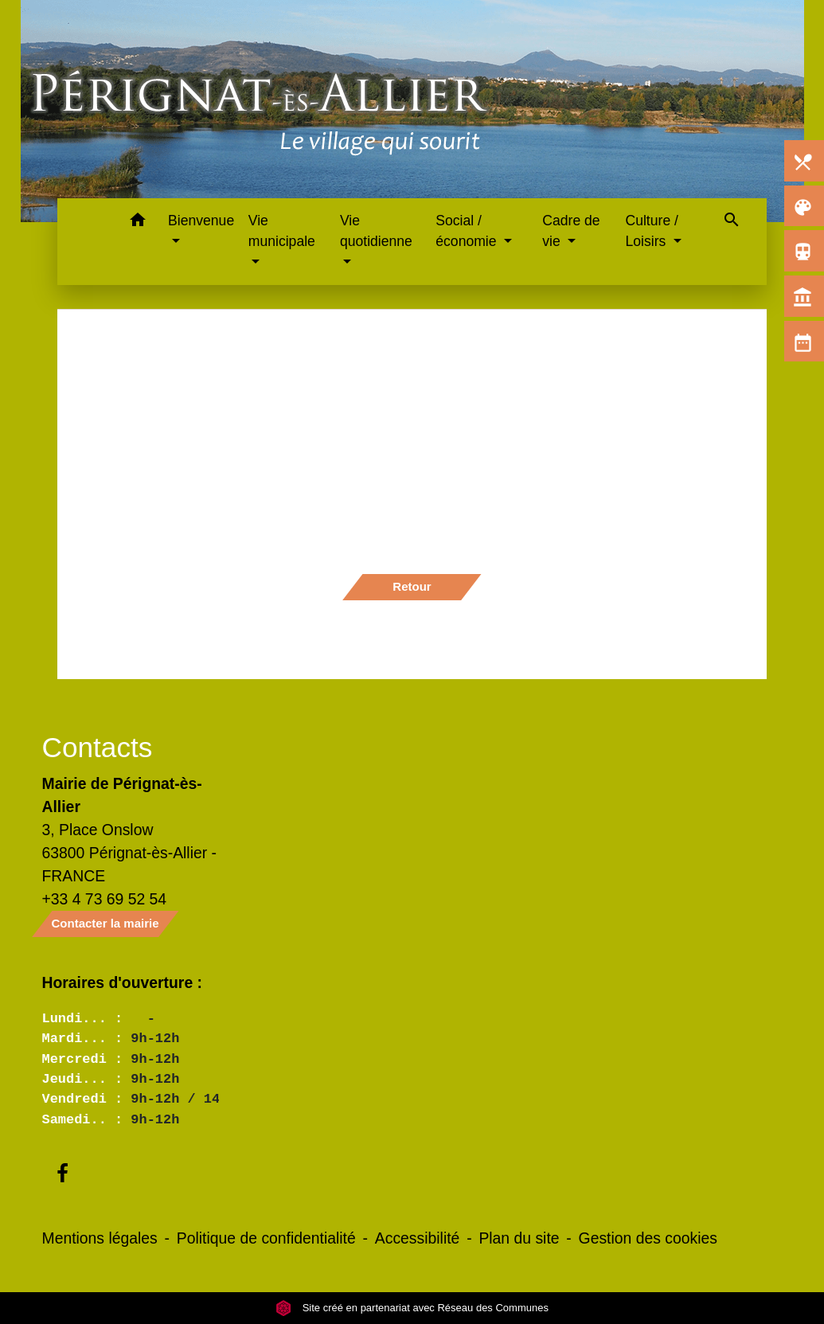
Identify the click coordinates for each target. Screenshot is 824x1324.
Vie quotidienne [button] (376, 231)
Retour (411, 586)
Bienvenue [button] (201, 220)
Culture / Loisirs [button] (651, 231)
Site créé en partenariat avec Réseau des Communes (412, 1308)
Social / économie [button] (467, 231)
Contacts (97, 747)
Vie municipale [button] (281, 231)
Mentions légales (100, 1238)
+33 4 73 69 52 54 (104, 899)
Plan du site (518, 1238)
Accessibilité (417, 1238)
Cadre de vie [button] (570, 231)
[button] (137, 222)
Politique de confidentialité (266, 1238)
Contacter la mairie (105, 923)
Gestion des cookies (648, 1238)
